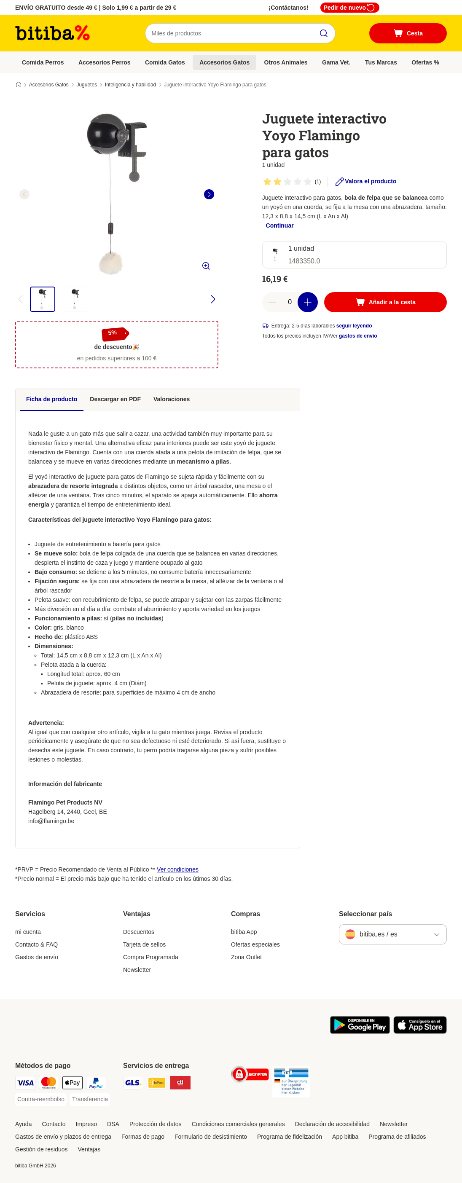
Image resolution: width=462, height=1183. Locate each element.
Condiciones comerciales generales (238, 1124)
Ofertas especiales (255, 944)
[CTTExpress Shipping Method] (180, 1084)
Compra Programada (150, 957)
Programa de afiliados (397, 1136)
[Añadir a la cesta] (385, 302)
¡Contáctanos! (289, 7)
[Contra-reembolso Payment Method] (40, 1099)
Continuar (280, 225)
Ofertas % (425, 62)
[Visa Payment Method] (25, 1084)
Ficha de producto (51, 399)
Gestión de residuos (41, 1149)
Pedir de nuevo (350, 8)
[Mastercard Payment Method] (49, 1084)
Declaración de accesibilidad (332, 1124)
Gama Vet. (336, 62)
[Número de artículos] (290, 302)
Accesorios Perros (104, 62)
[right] (209, 194)
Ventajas (89, 1149)
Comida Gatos (165, 62)
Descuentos (138, 931)
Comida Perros (43, 62)
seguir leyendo (354, 326)
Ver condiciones (178, 869)
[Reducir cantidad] (272, 302)
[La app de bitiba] (360, 1031)
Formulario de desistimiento (211, 1136)
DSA (113, 1124)
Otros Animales (286, 62)
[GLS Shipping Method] (133, 1084)
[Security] (250, 1076)
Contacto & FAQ (36, 944)
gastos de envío (358, 336)
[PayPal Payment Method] (96, 1084)
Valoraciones (171, 399)
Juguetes (86, 85)
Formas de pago (142, 1136)
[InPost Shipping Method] (157, 1084)
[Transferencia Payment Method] (90, 1099)
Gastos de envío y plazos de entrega (63, 1136)
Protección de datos (155, 1124)
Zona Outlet (246, 957)
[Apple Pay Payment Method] (72, 1084)
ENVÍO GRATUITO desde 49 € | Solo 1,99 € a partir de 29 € (95, 7)
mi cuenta (28, 931)
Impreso (86, 1124)
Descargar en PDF (115, 399)
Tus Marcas (381, 62)
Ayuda (23, 1124)
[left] (24, 194)
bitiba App (244, 931)
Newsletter (137, 969)
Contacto (53, 1124)
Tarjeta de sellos (144, 944)
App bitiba (345, 1136)
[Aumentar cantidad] (308, 302)
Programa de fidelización (289, 1136)
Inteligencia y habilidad (130, 85)
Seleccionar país (365, 913)
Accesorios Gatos (224, 62)
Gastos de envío (36, 957)
